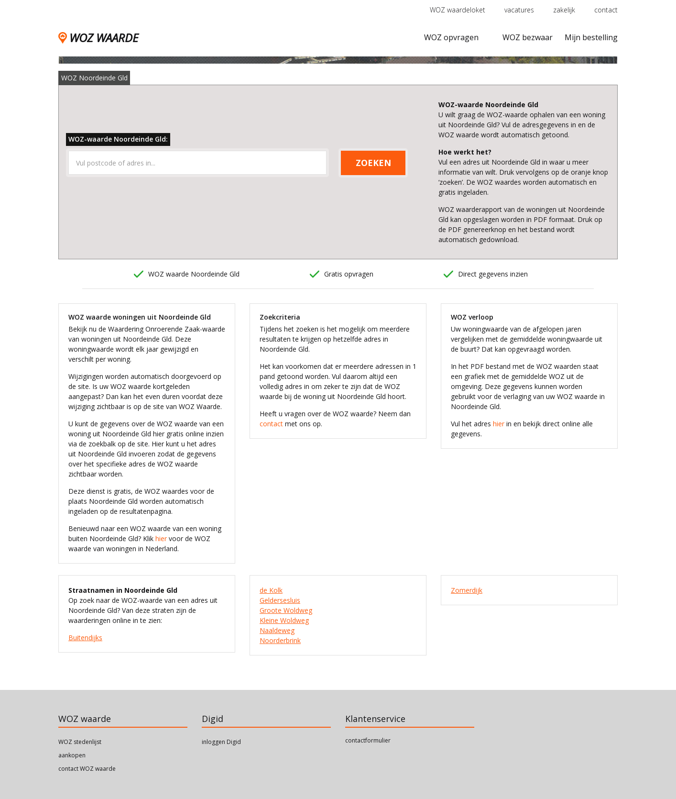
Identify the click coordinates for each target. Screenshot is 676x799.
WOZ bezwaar (527, 37)
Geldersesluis (280, 600)
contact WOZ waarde (87, 769)
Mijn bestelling (591, 37)
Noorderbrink (280, 640)
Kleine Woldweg (284, 620)
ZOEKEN (373, 162)
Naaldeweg (277, 630)
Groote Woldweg (286, 610)
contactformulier (368, 740)
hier (161, 538)
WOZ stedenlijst (79, 742)
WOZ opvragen (451, 37)
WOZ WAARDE (98, 37)
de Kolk (271, 590)
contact (606, 9)
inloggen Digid (221, 742)
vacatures (519, 9)
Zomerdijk (466, 590)
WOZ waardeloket (457, 9)
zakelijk (564, 9)
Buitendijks (85, 637)
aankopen (72, 755)
